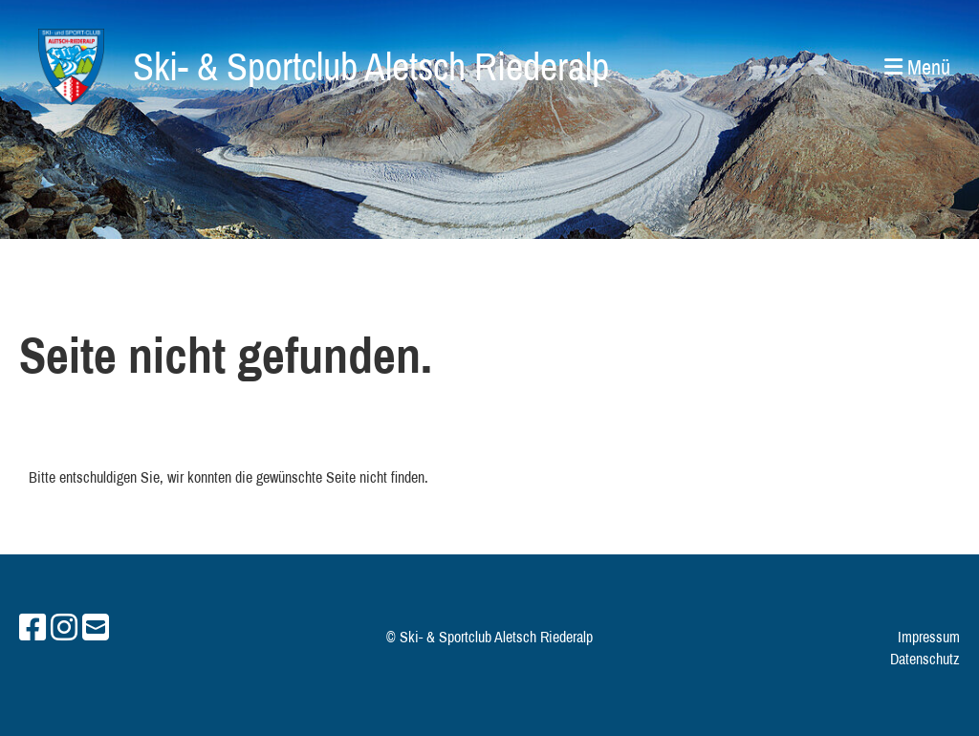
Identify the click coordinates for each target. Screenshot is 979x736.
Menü (917, 67)
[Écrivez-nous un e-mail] (95, 627)
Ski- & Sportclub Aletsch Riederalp (371, 66)
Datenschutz (925, 658)
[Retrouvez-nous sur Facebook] (32, 627)
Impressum (929, 636)
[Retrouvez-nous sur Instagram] (64, 627)
